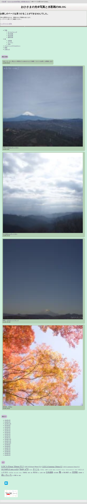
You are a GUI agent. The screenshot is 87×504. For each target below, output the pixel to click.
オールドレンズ (12, 32)
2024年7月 (7, 448)
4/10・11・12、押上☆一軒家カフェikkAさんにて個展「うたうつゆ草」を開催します (28, 61)
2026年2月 (7, 422)
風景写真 (10, 37)
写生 (9, 44)
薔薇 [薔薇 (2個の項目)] (15, 475)
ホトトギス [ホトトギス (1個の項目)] (16, 472)
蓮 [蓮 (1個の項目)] (13, 475)
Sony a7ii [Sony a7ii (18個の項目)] (24, 469)
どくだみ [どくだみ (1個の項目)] (50, 469)
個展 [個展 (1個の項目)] (29, 472)
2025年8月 (7, 427)
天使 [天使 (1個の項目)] (31, 472)
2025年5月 (7, 430)
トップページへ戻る (6, 23)
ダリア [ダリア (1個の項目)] (76, 469)
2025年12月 (8, 423)
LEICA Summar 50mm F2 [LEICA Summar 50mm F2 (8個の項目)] (52, 466)
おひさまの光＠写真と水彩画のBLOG (19, 1)
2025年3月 (7, 434)
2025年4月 (7, 432)
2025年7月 (7, 429)
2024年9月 (7, 444)
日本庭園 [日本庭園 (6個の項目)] (49, 472)
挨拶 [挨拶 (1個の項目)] (44, 472)
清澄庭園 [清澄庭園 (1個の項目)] (80, 472)
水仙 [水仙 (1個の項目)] (70, 472)
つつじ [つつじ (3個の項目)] (42, 469)
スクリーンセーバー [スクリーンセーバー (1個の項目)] (70, 469)
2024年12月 (8, 439)
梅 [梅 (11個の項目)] (60, 472)
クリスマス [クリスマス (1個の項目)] (58, 469)
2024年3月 (7, 453)
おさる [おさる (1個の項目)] (30, 469)
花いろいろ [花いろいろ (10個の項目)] (6, 475)
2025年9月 (7, 425)
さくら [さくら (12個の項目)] (36, 469)
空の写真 (10, 33)
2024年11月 (8, 441)
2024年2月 (7, 455)
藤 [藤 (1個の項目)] (17, 475)
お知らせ (7, 49)
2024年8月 (7, 446)
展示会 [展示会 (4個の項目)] (35, 472)
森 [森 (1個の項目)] (62, 472)
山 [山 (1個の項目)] (38, 472)
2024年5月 (7, 450)
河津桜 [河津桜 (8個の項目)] (75, 472)
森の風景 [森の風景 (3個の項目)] (66, 472)
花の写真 (10, 35)
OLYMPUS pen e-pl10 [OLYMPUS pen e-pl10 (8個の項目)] (10, 469)
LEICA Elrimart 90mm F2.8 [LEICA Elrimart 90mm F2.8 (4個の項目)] (32, 467)
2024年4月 (7, 451)
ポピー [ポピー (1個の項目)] (20, 472)
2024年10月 (8, 443)
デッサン (10, 42)
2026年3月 (7, 420)
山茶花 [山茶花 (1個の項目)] (41, 472)
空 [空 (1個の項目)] (83, 472)
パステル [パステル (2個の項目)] (11, 472)
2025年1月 (7, 437)
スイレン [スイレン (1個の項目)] (63, 469)
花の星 (4, 1)
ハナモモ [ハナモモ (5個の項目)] (4, 472)
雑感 (6, 47)
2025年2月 (7, 436)
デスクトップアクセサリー (12, 46)
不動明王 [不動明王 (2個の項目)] (25, 472)
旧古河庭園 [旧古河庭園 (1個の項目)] (56, 472)
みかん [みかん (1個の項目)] (54, 469)
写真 (6, 30)
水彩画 (10, 40)
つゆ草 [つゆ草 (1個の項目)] (46, 469)
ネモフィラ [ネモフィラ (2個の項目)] (81, 469)
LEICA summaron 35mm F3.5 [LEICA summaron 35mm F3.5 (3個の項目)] (71, 467)
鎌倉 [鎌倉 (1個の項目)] (20, 475)
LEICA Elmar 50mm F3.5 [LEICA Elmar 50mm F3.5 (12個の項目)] (12, 466)
